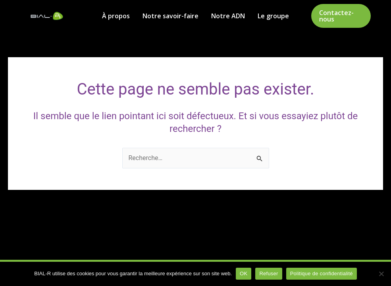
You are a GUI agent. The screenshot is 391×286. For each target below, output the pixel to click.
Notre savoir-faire (170, 16)
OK (243, 273)
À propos (116, 16)
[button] (341, 16)
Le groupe (273, 16)
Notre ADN (228, 16)
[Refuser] (381, 274)
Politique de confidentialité (321, 273)
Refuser (268, 273)
